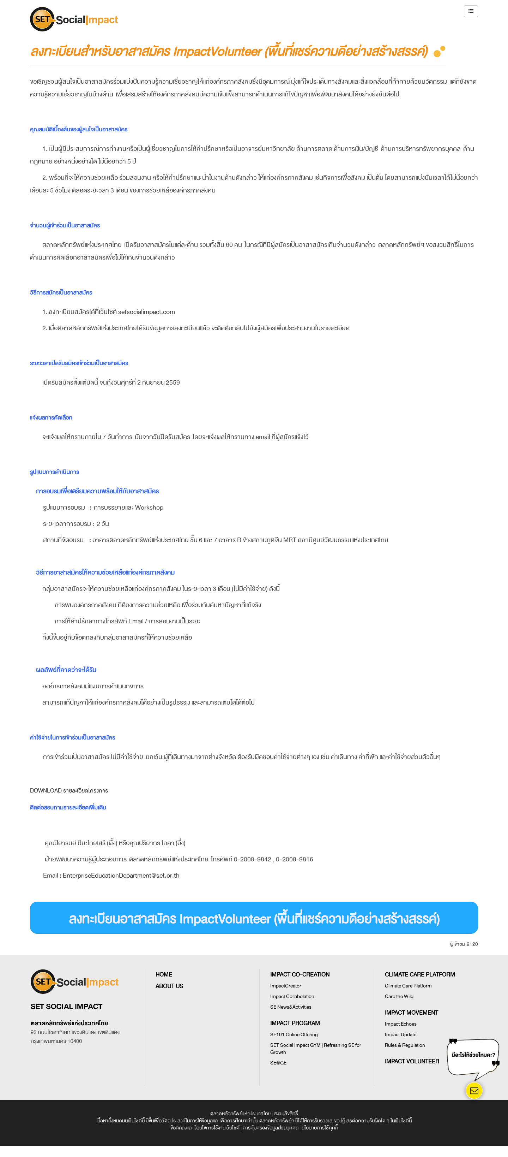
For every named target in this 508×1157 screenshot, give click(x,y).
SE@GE (278, 1063)
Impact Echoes (401, 1024)
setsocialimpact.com (146, 312)
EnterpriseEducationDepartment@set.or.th (121, 875)
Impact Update (400, 1035)
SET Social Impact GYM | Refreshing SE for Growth (315, 1048)
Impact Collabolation (292, 996)
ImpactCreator (285, 986)
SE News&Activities (291, 1007)
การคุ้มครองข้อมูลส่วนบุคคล (270, 1128)
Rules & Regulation (405, 1045)
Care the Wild (399, 996)
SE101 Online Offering (294, 1035)
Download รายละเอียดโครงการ (69, 790)
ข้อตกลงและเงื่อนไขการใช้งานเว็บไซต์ (205, 1128)
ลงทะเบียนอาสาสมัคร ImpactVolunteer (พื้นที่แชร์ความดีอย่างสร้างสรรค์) (254, 919)
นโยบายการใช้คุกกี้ (320, 1128)
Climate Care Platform (408, 986)
